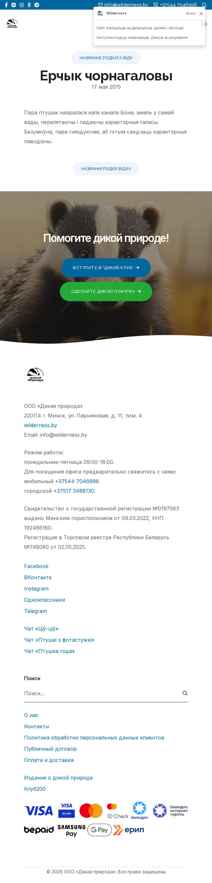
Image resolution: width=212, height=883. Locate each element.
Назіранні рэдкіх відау (106, 168)
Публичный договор (50, 749)
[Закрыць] (201, 13)
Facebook (36, 566)
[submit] (185, 693)
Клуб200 (35, 789)
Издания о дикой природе (58, 777)
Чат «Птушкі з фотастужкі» (59, 640)
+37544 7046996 (77, 481)
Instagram (36, 588)
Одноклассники (44, 600)
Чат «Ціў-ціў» (41, 628)
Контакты (36, 726)
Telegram (35, 611)
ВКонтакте (38, 577)
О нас (31, 715)
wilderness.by (40, 425)
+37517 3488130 (73, 491)
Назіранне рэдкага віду (106, 57)
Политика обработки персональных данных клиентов (94, 737)
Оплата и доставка (49, 760)
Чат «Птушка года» (49, 651)
